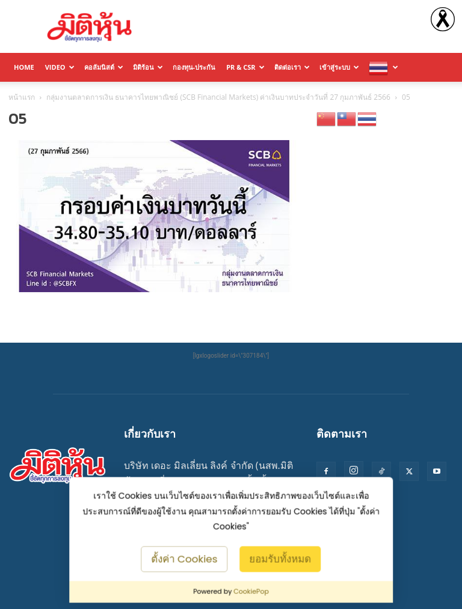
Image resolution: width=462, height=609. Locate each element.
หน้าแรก (21, 97)
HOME (24, 67)
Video (60, 67)
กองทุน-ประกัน (194, 67)
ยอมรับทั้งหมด (280, 558)
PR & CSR (245, 67)
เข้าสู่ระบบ (339, 67)
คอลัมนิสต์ (103, 67)
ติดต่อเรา (292, 67)
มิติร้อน (148, 67)
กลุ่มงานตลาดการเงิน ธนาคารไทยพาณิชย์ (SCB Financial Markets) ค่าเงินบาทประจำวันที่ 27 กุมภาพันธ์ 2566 (218, 97)
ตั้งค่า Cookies (185, 558)
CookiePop (251, 591)
